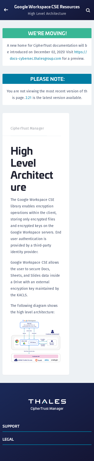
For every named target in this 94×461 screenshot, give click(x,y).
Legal (8, 439)
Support (11, 426)
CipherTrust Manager (27, 128)
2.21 (28, 97)
